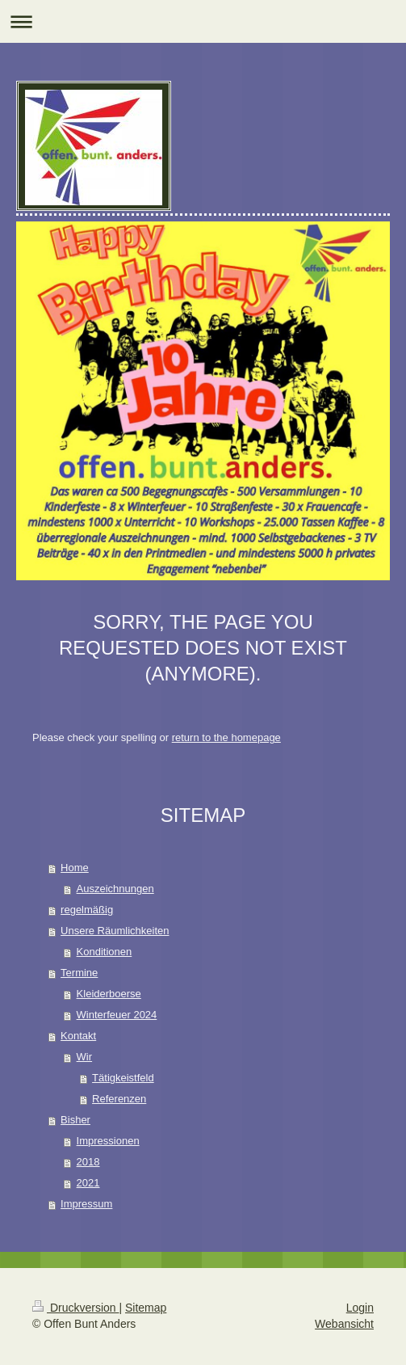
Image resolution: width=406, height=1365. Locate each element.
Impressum (86, 1204)
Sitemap (145, 1307)
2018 (88, 1162)
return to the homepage (226, 737)
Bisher (75, 1120)
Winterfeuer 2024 (117, 1015)
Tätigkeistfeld (123, 1078)
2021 (88, 1183)
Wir (85, 1057)
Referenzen (119, 1099)
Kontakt (78, 1036)
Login (360, 1307)
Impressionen (108, 1141)
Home (75, 868)
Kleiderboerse (109, 994)
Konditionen (104, 952)
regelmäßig (87, 910)
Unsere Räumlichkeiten (115, 931)
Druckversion (75, 1307)
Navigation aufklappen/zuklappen (203, 21)
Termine (79, 973)
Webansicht (344, 1323)
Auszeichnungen (115, 889)
